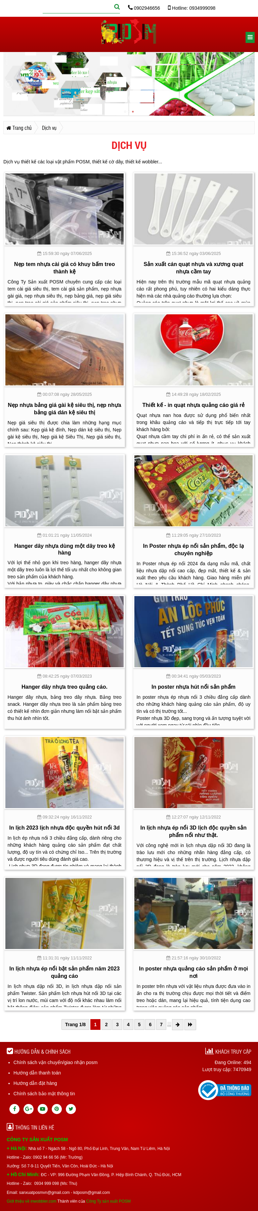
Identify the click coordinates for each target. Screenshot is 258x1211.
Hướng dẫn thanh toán (37, 1072)
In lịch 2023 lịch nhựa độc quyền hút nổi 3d (64, 828)
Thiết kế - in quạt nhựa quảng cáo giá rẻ (193, 405)
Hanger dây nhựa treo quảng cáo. (65, 687)
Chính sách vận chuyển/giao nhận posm (55, 1062)
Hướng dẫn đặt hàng (35, 1083)
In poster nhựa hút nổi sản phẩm (193, 687)
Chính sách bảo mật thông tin (44, 1093)
